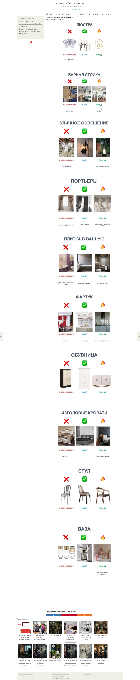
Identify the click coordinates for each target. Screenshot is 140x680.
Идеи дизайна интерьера (70, 3)
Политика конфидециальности (58, 676)
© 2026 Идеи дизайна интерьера (26, 673)
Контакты (54, 673)
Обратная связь (87, 673)
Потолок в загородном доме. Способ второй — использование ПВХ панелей (30, 31)
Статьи (77, 10)
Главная (61, 10)
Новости (69, 10)
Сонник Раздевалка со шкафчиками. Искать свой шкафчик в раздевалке (30, 24)
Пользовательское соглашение (62, 673)
